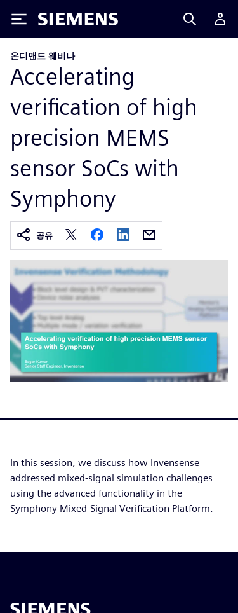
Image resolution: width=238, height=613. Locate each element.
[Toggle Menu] (19, 19)
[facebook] (97, 235)
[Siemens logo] (78, 19)
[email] (149, 235)
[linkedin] (123, 235)
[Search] (189, 19)
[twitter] (71, 235)
